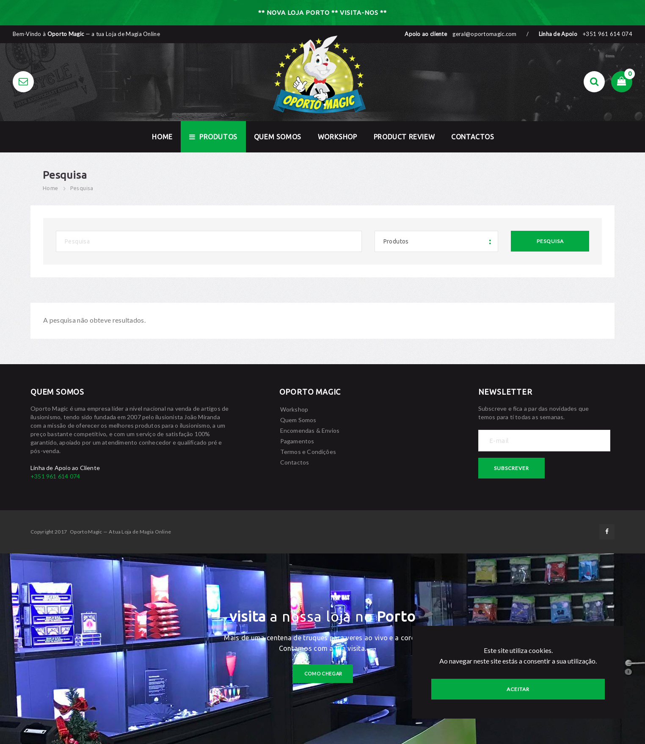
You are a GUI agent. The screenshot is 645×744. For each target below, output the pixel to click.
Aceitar (518, 689)
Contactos (472, 137)
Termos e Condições (308, 451)
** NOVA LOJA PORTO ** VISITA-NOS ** (322, 12)
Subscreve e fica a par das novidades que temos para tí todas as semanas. (533, 412)
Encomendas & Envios (310, 430)
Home (50, 188)
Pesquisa (82, 188)
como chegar (323, 673)
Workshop (337, 137)
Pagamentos (297, 441)
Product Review (404, 137)
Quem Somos (277, 137)
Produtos (213, 137)
